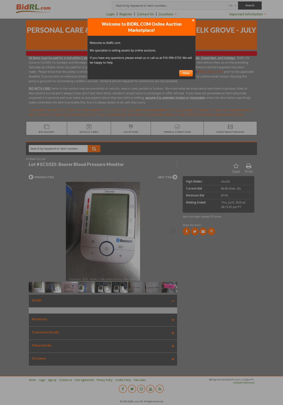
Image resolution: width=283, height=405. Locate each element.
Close (186, 73)
